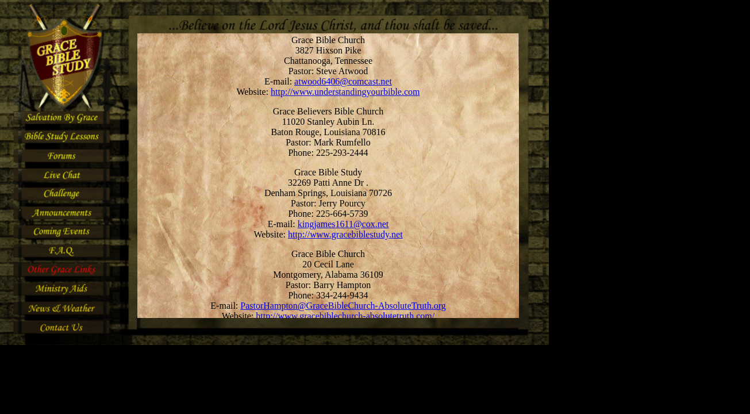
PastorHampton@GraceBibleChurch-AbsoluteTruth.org (342, 305)
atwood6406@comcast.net (343, 81)
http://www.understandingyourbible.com (345, 92)
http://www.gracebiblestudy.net (345, 234)
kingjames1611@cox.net (343, 224)
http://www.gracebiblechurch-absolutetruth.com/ (345, 316)
